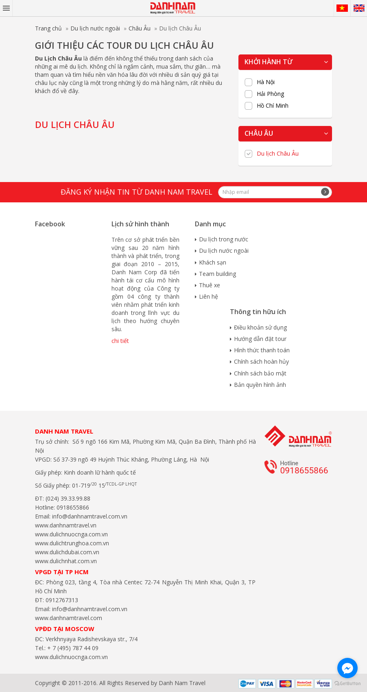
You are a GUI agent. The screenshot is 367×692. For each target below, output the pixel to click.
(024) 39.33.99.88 (68, 498)
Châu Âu (140, 28)
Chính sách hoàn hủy (261, 361)
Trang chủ (48, 28)
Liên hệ (208, 296)
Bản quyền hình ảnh (260, 384)
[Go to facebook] (347, 668)
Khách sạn (212, 262)
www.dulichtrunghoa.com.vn (72, 543)
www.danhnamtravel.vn (65, 525)
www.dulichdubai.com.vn (67, 552)
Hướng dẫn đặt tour (260, 339)
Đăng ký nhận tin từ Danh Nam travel (136, 191)
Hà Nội (266, 82)
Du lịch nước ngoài (95, 28)
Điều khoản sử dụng (260, 327)
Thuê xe (209, 285)
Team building (217, 274)
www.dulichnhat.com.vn (66, 561)
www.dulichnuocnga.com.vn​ (71, 534)
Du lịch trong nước (223, 239)
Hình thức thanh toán (262, 350)
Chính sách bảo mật (260, 373)
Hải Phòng (270, 94)
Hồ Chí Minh (272, 105)
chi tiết (120, 341)
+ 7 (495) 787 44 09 (72, 648)
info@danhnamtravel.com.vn (88, 516)
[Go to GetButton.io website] (347, 683)
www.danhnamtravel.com (68, 618)
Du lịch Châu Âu (278, 153)
